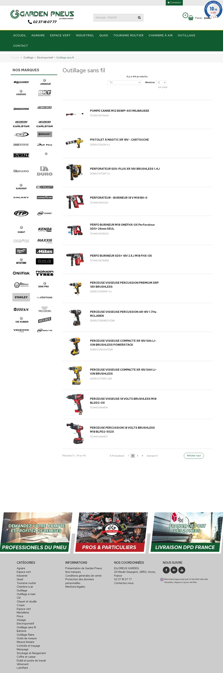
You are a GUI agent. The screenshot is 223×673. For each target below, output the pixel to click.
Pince (20, 614)
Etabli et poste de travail (31, 658)
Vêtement (23, 662)
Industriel (85, 36)
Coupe (21, 603)
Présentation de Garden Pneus (83, 566)
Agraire (38, 36)
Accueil (19, 36)
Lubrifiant (22, 665)
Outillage (186, 36)
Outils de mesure (27, 636)
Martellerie (23, 610)
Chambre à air (161, 36)
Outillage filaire (25, 632)
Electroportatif (25, 621)
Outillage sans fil (26, 625)
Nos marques (73, 569)
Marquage (22, 647)
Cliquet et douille (27, 599)
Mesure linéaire (25, 639)
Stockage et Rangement (31, 651)
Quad (103, 36)
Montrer (150, 80)
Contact (20, 47)
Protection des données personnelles (79, 578)
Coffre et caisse (26, 654)
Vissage (21, 617)
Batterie (21, 628)
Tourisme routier (128, 36)
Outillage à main (26, 592)
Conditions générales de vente (83, 573)
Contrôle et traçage (28, 643)
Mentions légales (75, 584)
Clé (19, 595)
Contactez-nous (123, 580)
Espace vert (60, 36)
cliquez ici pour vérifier (185, 579)
